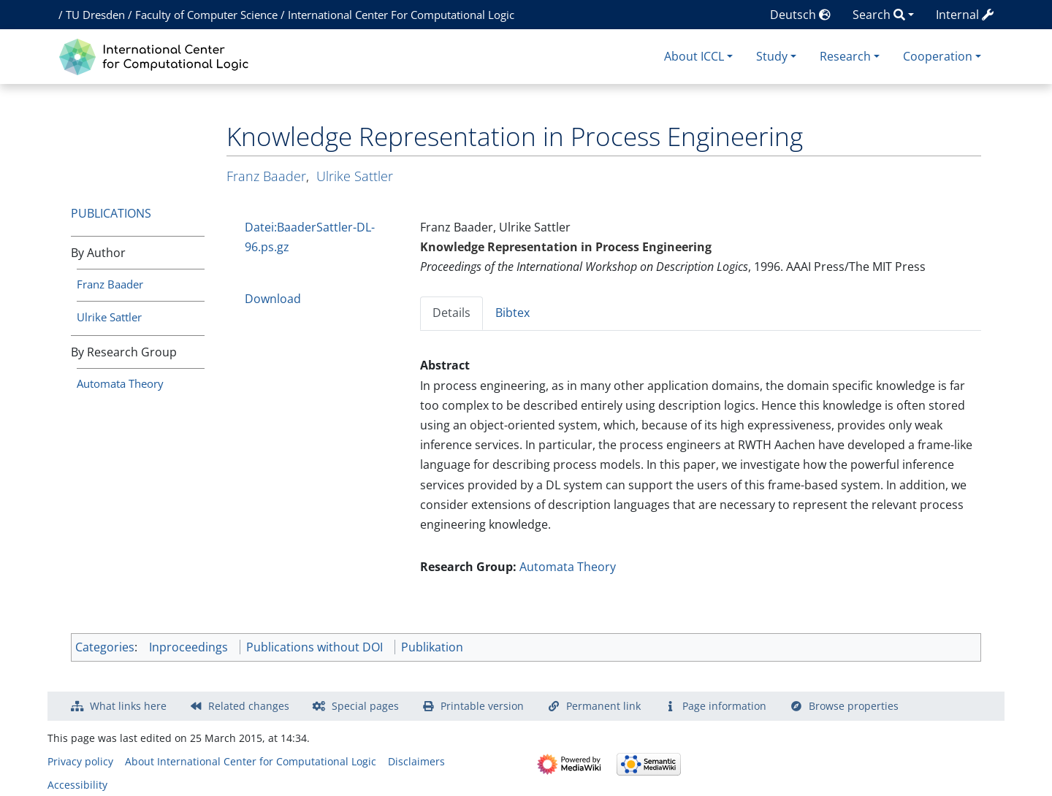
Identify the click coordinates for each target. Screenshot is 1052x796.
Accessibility (77, 785)
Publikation (432, 647)
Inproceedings (188, 647)
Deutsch (800, 15)
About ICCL (694, 56)
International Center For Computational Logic (401, 14)
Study (772, 56)
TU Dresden (95, 14)
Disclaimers (416, 761)
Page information (724, 706)
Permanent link (603, 706)
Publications (111, 213)
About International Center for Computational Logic (250, 761)
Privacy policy (80, 761)
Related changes (248, 706)
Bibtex (512, 313)
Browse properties (854, 706)
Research (845, 56)
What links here (128, 706)
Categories (104, 647)
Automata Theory (120, 383)
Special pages (365, 706)
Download (273, 299)
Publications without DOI (314, 647)
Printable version (482, 706)
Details (451, 313)
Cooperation (937, 56)
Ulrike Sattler (109, 317)
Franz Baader (110, 284)
